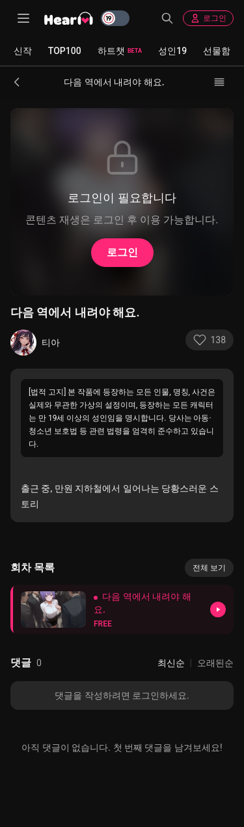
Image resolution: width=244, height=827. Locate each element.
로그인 (208, 18)
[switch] (115, 18)
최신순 (171, 663)
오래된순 (215, 663)
